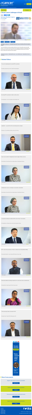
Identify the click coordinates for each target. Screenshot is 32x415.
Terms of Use (3, 411)
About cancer (16, 396)
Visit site (16, 389)
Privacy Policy (3, 413)
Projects (2, 409)
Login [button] (25, 3)
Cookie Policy (3, 410)
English (26, 0)
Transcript (13, 41)
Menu (4, 10)
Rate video (7, 41)
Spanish (30, 0)
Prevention (2, 55)
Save (2, 41)
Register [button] (28, 3)
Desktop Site (3, 412)
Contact (2, 408)
